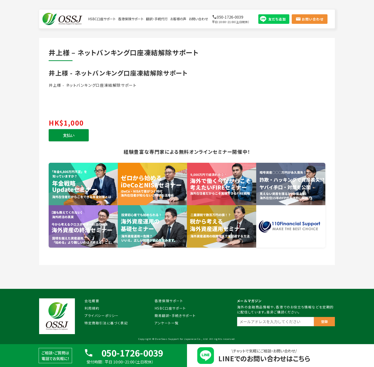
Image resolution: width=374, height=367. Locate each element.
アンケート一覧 (167, 323)
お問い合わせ (198, 18)
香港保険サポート (131, 18)
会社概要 (91, 300)
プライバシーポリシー (101, 315)
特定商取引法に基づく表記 (106, 323)
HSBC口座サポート (102, 18)
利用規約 (91, 308)
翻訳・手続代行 (157, 18)
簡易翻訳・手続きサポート (175, 315)
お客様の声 (178, 18)
